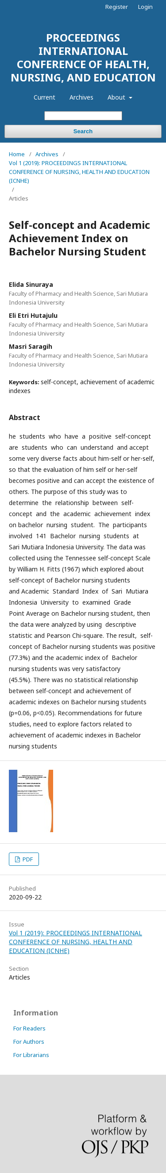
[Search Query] (83, 115)
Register (116, 7)
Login (145, 7)
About (117, 97)
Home (17, 154)
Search (83, 131)
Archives (81, 97)
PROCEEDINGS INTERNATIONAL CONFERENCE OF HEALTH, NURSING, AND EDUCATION (83, 57)
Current (44, 97)
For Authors (28, 1042)
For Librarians (31, 1055)
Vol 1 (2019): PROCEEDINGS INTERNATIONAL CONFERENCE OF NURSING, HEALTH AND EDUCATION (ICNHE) (79, 172)
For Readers (29, 1028)
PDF (27, 859)
